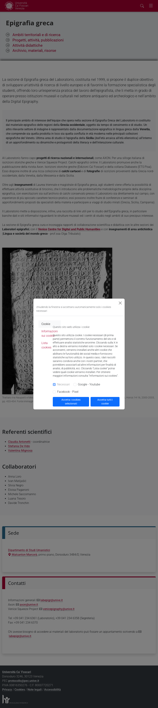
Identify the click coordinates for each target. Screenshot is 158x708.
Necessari (63, 384)
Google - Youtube (89, 384)
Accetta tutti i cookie (105, 401)
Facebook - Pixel (67, 391)
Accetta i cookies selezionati (70, 401)
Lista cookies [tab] (46, 345)
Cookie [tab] (45, 324)
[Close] (120, 303)
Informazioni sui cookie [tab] (49, 333)
